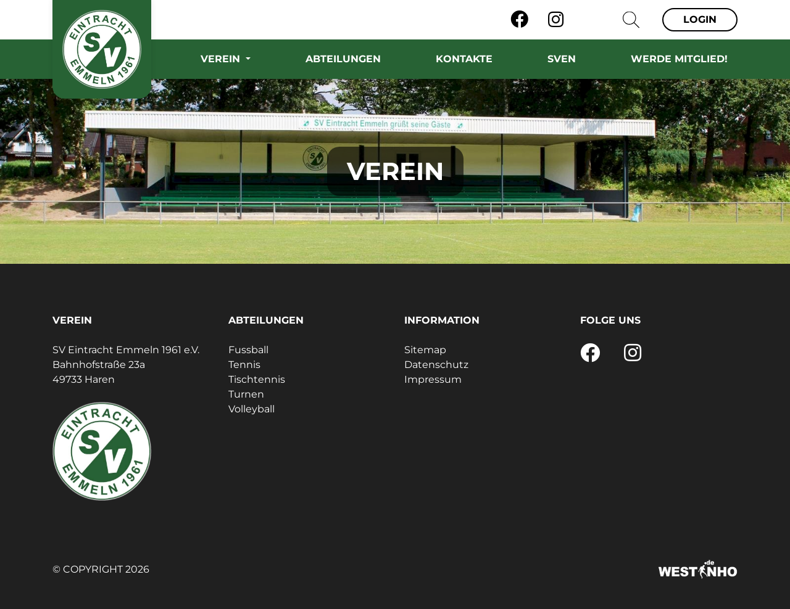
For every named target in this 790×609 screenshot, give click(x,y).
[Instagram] (555, 19)
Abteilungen (343, 59)
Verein (222, 59)
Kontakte (464, 59)
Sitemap (425, 350)
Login (700, 19)
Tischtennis (256, 379)
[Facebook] (519, 19)
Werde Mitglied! (679, 59)
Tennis (244, 364)
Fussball (248, 350)
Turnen (246, 394)
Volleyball (251, 409)
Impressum (433, 379)
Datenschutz (436, 364)
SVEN (561, 59)
